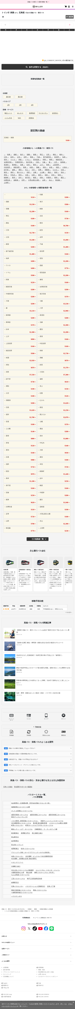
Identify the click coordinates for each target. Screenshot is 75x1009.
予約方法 (38, 727)
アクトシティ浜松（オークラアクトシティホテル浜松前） (31, 852)
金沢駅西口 (15, 841)
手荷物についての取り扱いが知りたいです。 (23, 770)
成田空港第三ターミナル (57, 815)
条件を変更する (37, 66)
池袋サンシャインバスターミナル (52, 821)
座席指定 (32, 113)
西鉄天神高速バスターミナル (21, 890)
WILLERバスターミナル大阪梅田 (22, 870)
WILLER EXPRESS (43, 994)
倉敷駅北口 (15, 882)
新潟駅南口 (15, 833)
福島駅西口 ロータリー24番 (20, 807)
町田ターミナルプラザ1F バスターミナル (39, 825)
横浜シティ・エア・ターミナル (21, 829)
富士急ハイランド (17, 845)
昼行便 (8, 97)
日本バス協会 (7, 787)
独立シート (8, 113)
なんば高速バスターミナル (20, 875)
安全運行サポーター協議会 (23, 787)
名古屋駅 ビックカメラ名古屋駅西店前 (39, 856)
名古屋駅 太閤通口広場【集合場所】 (24, 858)
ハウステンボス (16, 896)
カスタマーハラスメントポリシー (48, 976)
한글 (39, 983)
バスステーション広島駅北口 (35, 886)
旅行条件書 (6, 970)
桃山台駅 (29, 872)
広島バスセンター (17, 886)
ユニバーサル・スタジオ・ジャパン (48, 870)
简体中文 (41, 985)
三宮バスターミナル (18, 878)
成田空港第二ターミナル (38, 815)
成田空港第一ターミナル (19, 815)
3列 (20, 105)
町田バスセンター (17, 825)
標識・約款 (41, 970)
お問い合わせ (42, 974)
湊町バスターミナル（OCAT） (44, 872)
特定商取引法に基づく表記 (46, 972)
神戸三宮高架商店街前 (34, 878)
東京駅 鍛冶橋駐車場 (40, 823)
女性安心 (55, 113)
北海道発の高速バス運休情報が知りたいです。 (23, 754)
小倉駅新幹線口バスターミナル (21, 892)
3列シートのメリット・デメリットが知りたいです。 (25, 765)
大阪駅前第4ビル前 (17, 872)
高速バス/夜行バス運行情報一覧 (37, 2)
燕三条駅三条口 (37, 833)
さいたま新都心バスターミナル (21, 811)
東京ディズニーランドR (19, 817)
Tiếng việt (6, 987)
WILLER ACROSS (43, 996)
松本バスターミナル (28, 848)
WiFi (19, 118)
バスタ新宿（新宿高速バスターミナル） (25, 821)
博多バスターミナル (40, 890)
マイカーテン (43, 113)
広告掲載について (8, 976)
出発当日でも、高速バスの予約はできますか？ (23, 759)
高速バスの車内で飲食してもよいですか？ (22, 748)
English (5, 983)
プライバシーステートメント (11, 972)
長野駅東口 (15, 848)
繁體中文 (5, 985)
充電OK (31, 118)
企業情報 (5, 967)
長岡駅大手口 (25, 833)
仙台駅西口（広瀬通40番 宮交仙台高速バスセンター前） (31, 803)
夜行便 (20, 97)
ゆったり (20, 113)
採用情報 (41, 967)
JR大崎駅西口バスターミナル (21, 823)
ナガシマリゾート (17, 862)
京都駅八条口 (15, 866)
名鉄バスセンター (17, 856)
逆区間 (69, 17)
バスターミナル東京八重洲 (58, 823)
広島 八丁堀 (51, 886)
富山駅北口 (15, 837)
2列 (8, 105)
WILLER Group (7, 994)
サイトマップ (7, 974)
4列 (32, 105)
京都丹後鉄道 (7, 996)
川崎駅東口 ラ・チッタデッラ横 (46, 829)
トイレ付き (8, 118)
